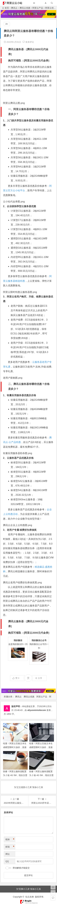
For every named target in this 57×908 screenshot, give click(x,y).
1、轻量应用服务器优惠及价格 (19, 395)
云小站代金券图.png (14, 201)
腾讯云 (18, 696)
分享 (38, 678)
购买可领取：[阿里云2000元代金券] (28, 60)
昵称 (9, 839)
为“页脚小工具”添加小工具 (28, 889)
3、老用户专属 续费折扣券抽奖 (20, 530)
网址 (7, 854)
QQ (7, 861)
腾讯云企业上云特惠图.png (17, 525)
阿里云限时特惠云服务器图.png (20, 292)
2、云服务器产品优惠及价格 (18, 458)
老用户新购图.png (12, 378)
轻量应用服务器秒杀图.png (17, 453)
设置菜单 (36, 11)
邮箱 (9, 847)
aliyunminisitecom (36, 710)
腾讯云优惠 (29, 696)
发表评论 (28, 42)
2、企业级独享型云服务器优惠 (19, 206)
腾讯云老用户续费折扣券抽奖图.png (22, 582)
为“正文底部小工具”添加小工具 (28, 787)
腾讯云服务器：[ (17, 49)
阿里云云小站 (14, 3)
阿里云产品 (41, 696)
